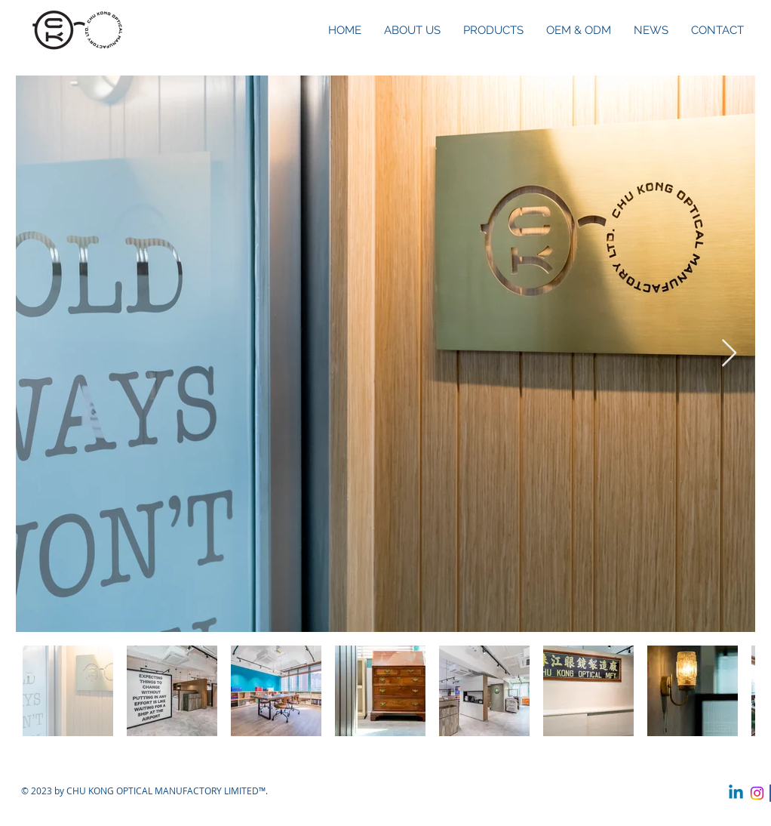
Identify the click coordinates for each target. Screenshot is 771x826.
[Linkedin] (736, 793)
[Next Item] (729, 353)
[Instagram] (757, 793)
